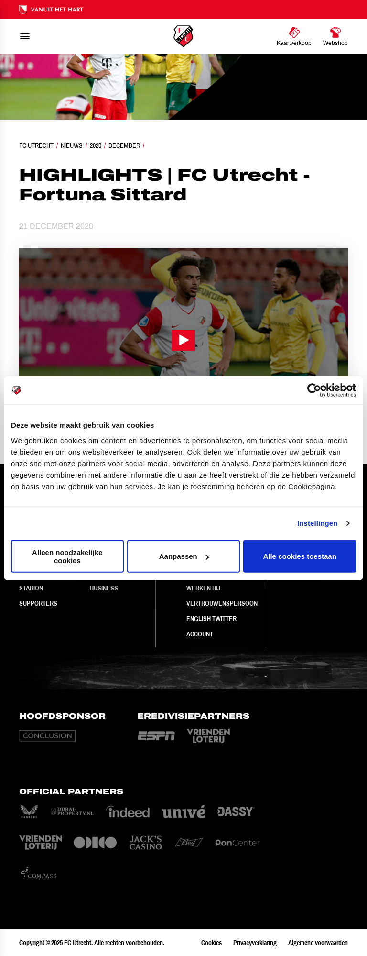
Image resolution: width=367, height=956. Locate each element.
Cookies (211, 942)
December (124, 145)
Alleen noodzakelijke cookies (67, 556)
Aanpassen (184, 556)
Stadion (31, 588)
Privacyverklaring (255, 942)
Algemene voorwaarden (318, 942)
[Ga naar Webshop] (335, 36)
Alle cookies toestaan (299, 556)
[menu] (25, 36)
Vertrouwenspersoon (222, 603)
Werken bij (203, 588)
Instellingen (317, 523)
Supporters (38, 603)
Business (104, 588)
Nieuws (72, 145)
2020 (95, 145)
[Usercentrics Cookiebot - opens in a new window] (314, 390)
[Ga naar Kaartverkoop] (294, 36)
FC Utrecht (36, 145)
